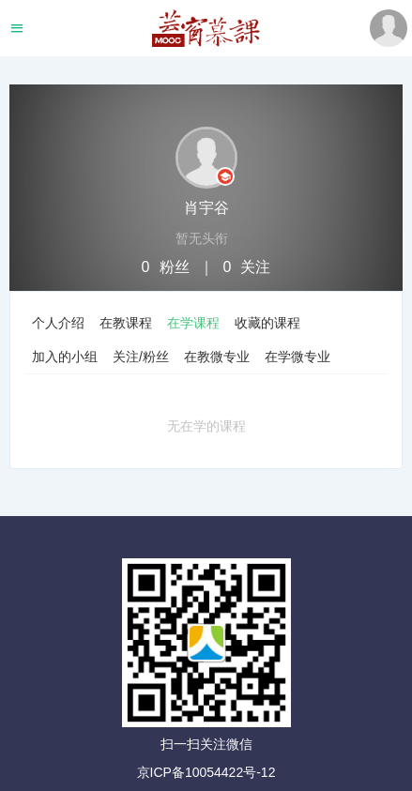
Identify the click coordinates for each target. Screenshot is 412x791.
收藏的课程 (267, 322)
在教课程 (125, 322)
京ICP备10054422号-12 (206, 772)
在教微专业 (217, 356)
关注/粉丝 (141, 356)
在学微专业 (297, 356)
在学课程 (193, 322)
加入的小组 (65, 356)
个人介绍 (58, 322)
